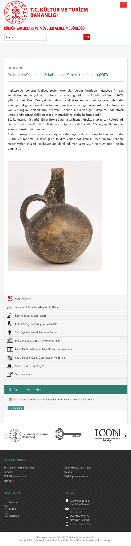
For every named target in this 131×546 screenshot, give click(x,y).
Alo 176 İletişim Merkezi (82, 524)
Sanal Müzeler (19, 299)
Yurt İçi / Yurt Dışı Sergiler (26, 366)
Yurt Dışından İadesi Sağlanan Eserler (32, 332)
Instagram (11, 515)
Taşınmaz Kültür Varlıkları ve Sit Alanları (33, 307)
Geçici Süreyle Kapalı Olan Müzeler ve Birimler (36, 357)
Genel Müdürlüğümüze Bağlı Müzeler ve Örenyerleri (40, 349)
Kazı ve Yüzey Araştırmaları (26, 315)
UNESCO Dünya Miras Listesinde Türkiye (33, 341)
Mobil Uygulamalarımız (16, 476)
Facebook (11, 502)
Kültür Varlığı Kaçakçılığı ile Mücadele (32, 324)
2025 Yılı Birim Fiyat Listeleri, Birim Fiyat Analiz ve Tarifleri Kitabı (60, 399)
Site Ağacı (9, 480)
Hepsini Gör (16, 407)
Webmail (68, 472)
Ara (87, 37)
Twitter (10, 509)
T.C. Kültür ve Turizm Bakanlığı (19, 467)
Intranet (8, 472)
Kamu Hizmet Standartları (77, 467)
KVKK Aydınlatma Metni (76, 476)
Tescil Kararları (19, 374)
